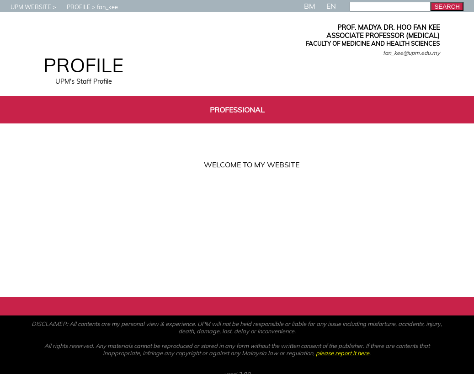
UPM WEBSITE (26, 7)
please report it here (342, 353)
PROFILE (74, 7)
